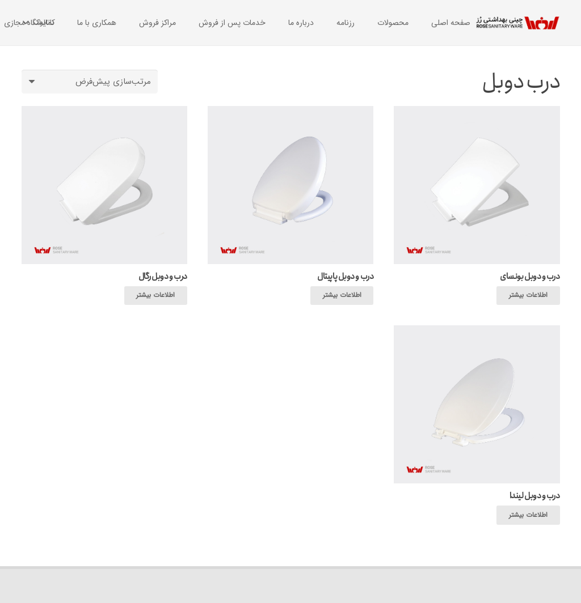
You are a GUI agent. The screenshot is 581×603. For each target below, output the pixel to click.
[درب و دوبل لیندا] (476, 332)
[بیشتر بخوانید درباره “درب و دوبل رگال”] (155, 295)
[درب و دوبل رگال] (104, 113)
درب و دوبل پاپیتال (345, 276)
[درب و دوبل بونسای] (476, 113)
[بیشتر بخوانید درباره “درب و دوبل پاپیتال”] (341, 295)
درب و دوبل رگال (162, 276)
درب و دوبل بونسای (529, 276)
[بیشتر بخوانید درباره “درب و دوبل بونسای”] (527, 295)
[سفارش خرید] (90, 82)
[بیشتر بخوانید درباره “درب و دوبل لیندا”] (527, 515)
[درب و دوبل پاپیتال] (290, 113)
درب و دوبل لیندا (535, 496)
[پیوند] (517, 23)
